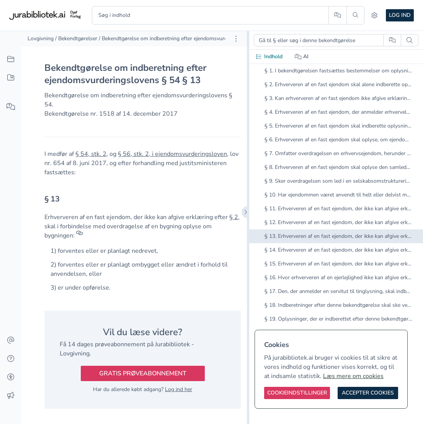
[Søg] (355, 15)
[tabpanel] (336, 208)
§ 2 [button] (233, 217)
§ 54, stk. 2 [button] (90, 154)
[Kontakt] (10, 340)
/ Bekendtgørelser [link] (76, 38)
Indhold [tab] (269, 56)
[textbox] (142, 201)
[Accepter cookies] (368, 393)
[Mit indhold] (10, 78)
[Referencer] (79, 235)
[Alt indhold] (10, 59)
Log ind (400, 15)
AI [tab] (302, 56)
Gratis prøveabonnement (142, 373)
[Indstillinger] (374, 15)
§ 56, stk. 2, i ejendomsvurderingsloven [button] (172, 154)
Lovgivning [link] (41, 38)
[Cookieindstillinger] (297, 393)
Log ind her (178, 389)
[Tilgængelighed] (10, 377)
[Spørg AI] (337, 15)
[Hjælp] (10, 359)
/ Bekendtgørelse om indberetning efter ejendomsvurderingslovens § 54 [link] (184, 38)
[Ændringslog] (10, 396)
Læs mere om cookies (353, 376)
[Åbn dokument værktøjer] (236, 39)
